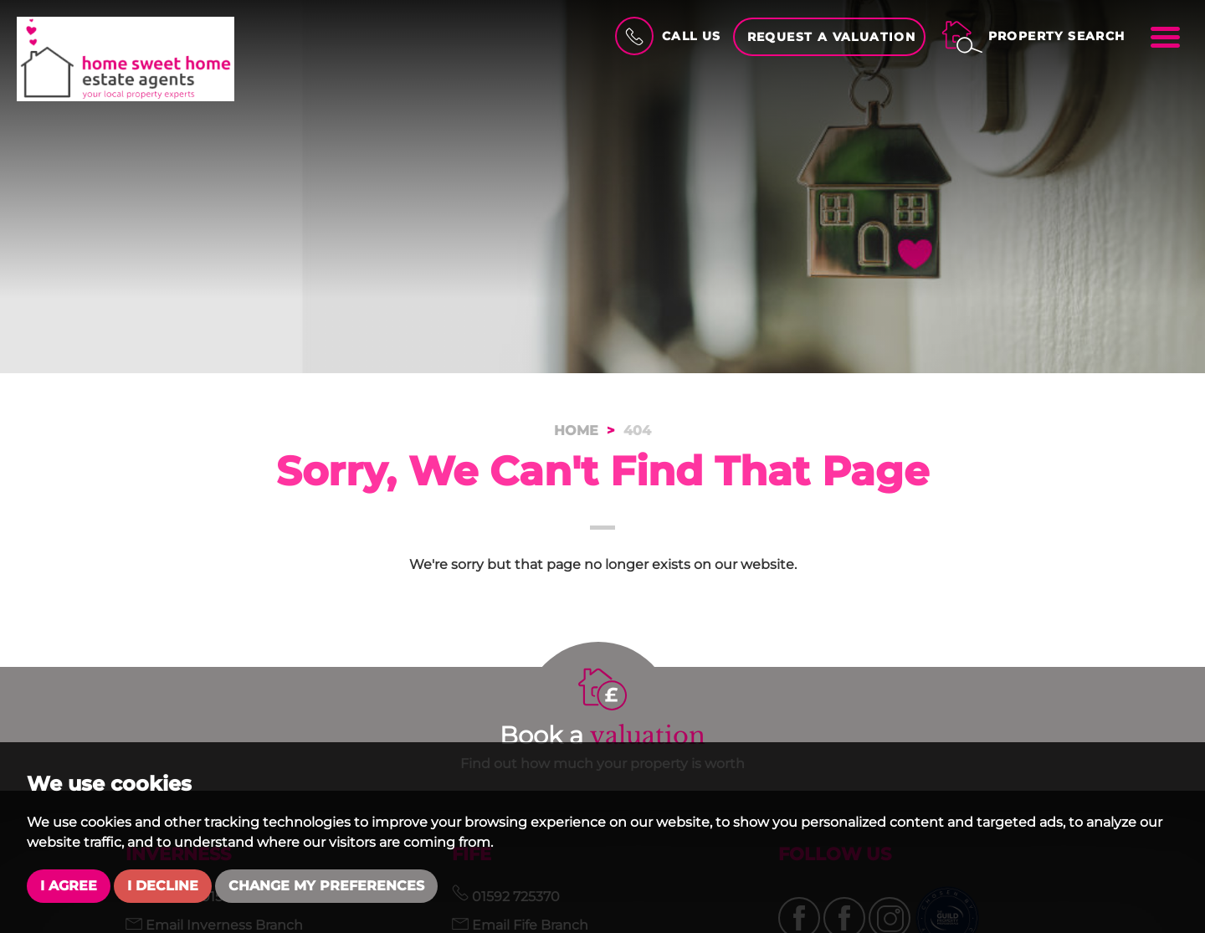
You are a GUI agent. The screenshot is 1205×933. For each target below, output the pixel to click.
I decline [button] (162, 886)
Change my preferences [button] (326, 886)
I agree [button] (68, 886)
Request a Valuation (831, 36)
